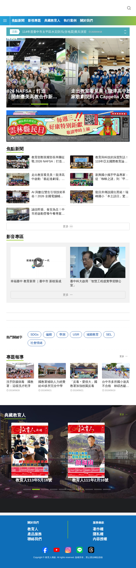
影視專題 (34, 20)
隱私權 (98, 534)
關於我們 (86, 20)
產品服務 (34, 534)
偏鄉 (49, 334)
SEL (109, 334)
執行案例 (70, 20)
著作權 (98, 529)
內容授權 (100, 539)
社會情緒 (36, 343)
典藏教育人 (52, 20)
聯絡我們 (34, 539)
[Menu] (5, 20)
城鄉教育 (93, 334)
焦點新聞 (18, 20)
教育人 (32, 529)
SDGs (34, 334)
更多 (66, 226)
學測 (62, 334)
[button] (125, 34)
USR (76, 334)
